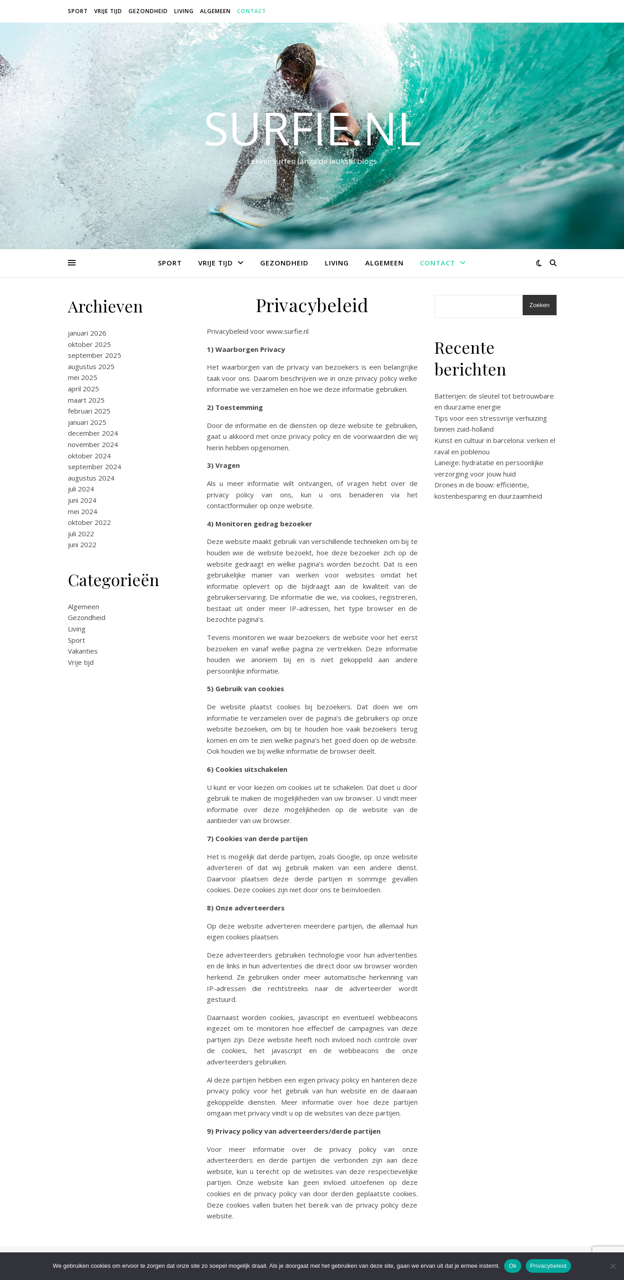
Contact (251, 11)
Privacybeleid (548, 1265)
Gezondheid (148, 11)
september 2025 (94, 355)
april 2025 (83, 388)
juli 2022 (81, 533)
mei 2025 (82, 377)
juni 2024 (82, 500)
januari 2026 (87, 332)
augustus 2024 (91, 477)
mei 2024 (82, 511)
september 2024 (94, 466)
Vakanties (83, 650)
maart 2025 (86, 399)
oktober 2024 (89, 455)
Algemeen (215, 11)
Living (184, 11)
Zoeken (539, 305)
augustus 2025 (91, 366)
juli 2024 (81, 488)
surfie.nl (312, 127)
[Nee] (612, 1265)
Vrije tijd (108, 11)
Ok (512, 1265)
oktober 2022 (89, 522)
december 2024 (93, 433)
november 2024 (93, 444)
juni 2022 (82, 544)
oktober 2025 (89, 344)
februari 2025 (89, 410)
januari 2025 (87, 422)
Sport (78, 11)
